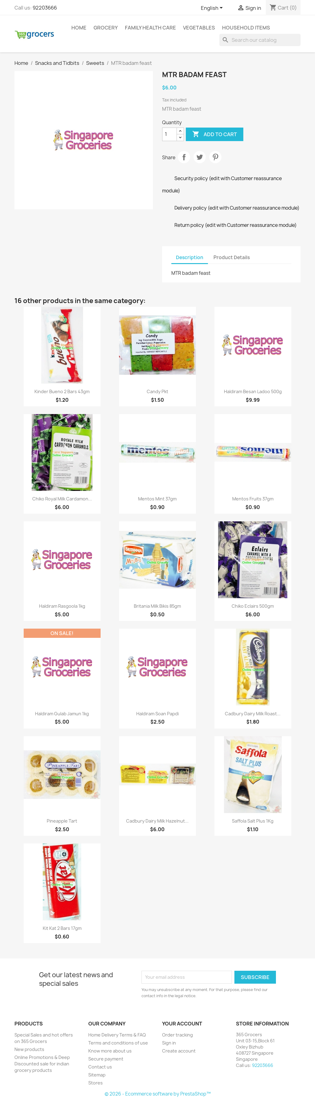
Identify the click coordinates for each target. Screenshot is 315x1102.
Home (78, 27)
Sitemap (97, 1075)
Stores (95, 1083)
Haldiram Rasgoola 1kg (62, 606)
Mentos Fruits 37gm (252, 499)
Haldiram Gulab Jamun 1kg (62, 714)
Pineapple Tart (62, 821)
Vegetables (199, 27)
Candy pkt (157, 391)
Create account (179, 1051)
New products (29, 1049)
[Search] (260, 40)
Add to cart (214, 134)
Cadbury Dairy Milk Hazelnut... (157, 821)
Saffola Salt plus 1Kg (252, 821)
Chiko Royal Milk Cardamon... (62, 499)
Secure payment (105, 1059)
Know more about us (110, 1051)
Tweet (199, 157)
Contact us (100, 1067)
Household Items (246, 27)
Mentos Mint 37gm (157, 499)
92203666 (45, 7)
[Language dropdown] (213, 8)
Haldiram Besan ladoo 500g (253, 391)
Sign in (169, 1043)
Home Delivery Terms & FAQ (117, 1035)
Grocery (106, 27)
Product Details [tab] (231, 257)
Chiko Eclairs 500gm (253, 606)
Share (184, 157)
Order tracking (177, 1035)
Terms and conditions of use (118, 1043)
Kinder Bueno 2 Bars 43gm (62, 391)
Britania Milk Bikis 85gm (157, 606)
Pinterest (215, 157)
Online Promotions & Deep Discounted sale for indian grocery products (42, 1063)
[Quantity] (169, 134)
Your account (182, 1023)
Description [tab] (189, 257)
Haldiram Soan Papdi (157, 714)
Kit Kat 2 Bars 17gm (62, 928)
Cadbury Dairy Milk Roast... (253, 714)
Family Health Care (150, 27)
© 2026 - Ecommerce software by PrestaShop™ (158, 1094)
